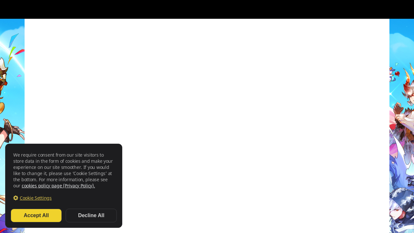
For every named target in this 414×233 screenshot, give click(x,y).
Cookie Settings (36, 198)
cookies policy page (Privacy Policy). (58, 186)
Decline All (91, 215)
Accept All (36, 215)
